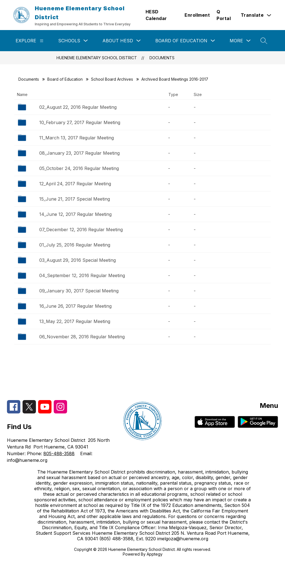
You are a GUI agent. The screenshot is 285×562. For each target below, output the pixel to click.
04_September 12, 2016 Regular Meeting (82, 275)
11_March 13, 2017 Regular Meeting (76, 137)
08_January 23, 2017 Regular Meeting (79, 153)
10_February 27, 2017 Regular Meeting (79, 122)
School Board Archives (112, 79)
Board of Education (181, 40)
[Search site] (264, 40)
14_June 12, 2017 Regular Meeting (75, 214)
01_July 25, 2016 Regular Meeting (74, 245)
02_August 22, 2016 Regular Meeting (78, 107)
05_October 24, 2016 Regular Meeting (79, 168)
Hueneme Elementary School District (96, 57)
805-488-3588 (59, 453)
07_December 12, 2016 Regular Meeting (81, 229)
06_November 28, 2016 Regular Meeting (82, 336)
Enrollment (197, 15)
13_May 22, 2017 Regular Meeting (74, 321)
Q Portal (224, 15)
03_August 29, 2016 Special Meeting (77, 260)
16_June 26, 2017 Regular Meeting (75, 306)
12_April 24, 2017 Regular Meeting (75, 183)
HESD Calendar (156, 15)
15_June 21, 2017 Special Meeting (74, 199)
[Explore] (41, 41)
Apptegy (155, 554)
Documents (162, 57)
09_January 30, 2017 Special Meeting (79, 291)
